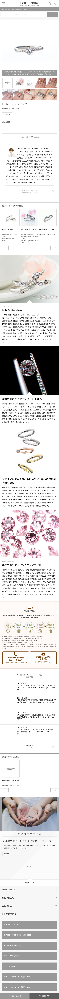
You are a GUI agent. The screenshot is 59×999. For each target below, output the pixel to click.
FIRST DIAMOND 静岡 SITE (17, 976)
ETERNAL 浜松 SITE (14, 956)
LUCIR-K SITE (11, 924)
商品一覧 (10, 9)
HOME (4, 9)
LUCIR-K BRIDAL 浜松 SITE (17, 935)
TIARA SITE (9, 966)
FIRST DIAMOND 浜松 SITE (17, 987)
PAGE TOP (29, 882)
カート (55, 3)
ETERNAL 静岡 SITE (14, 945)
